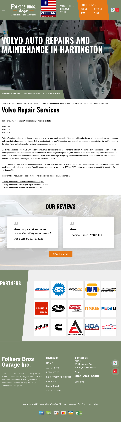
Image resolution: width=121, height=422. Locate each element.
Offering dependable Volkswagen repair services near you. (25, 185)
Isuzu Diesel (52, 386)
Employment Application (59, 377)
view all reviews (60, 253)
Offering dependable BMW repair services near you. (22, 187)
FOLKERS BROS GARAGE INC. (15, 103)
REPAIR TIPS (52, 372)
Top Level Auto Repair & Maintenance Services (47, 103)
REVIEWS (51, 381)
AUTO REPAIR (53, 367)
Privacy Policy (92, 404)
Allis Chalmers (53, 390)
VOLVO (105, 103)
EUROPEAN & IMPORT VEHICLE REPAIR (84, 103)
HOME (49, 363)
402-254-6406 (55, 93)
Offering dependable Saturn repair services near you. (23, 182)
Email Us (79, 382)
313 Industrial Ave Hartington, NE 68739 (35, 93)
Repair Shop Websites (48, 404)
